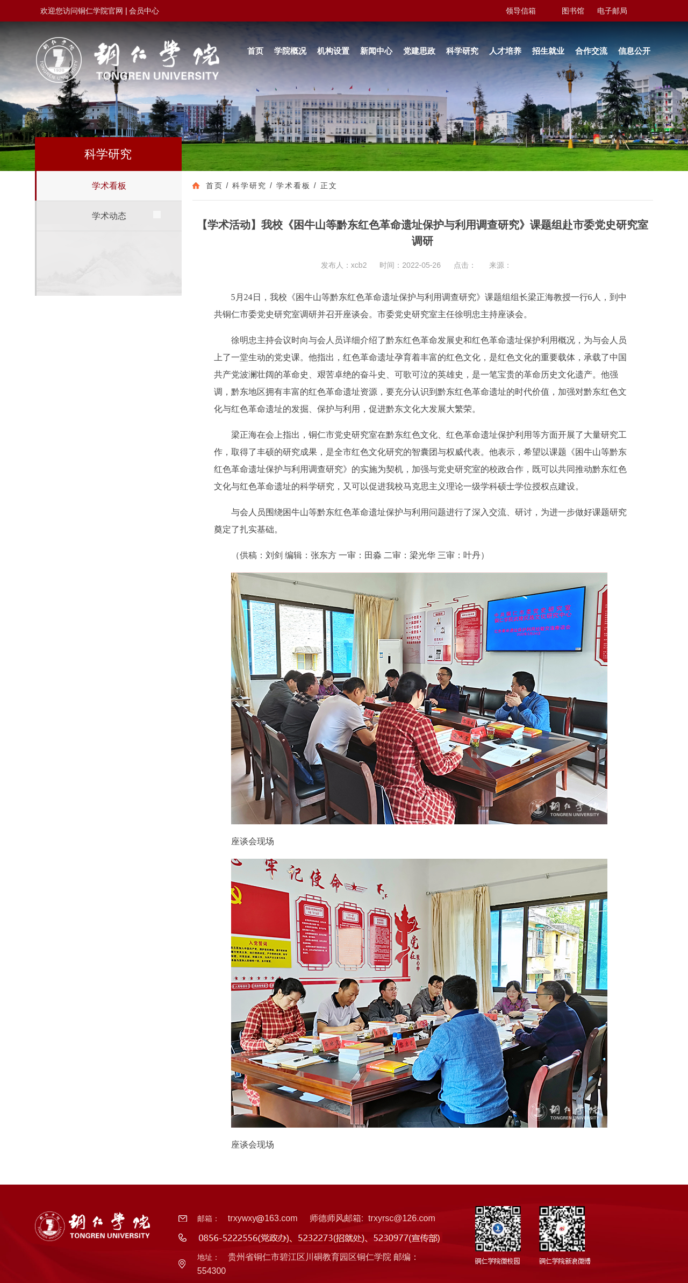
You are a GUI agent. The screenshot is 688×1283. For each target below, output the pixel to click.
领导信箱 (521, 10)
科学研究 (249, 185)
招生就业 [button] (548, 50)
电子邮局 (612, 10)
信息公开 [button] (634, 50)
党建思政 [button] (419, 50)
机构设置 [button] (333, 50)
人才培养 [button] (505, 50)
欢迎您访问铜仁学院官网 (81, 10)
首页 (214, 185)
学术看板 (109, 185)
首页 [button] (255, 50)
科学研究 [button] (462, 50)
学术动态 (109, 215)
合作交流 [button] (591, 50)
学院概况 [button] (290, 50)
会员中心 (144, 10)
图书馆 (573, 10)
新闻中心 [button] (376, 50)
